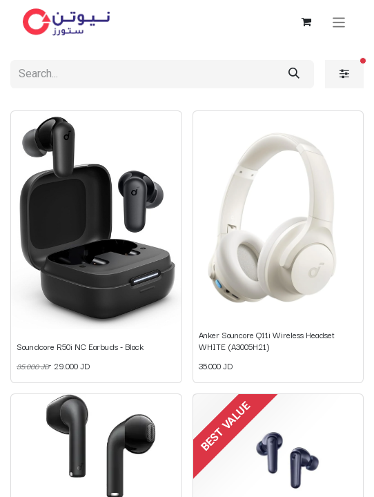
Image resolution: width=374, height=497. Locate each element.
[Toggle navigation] (339, 22)
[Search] (294, 74)
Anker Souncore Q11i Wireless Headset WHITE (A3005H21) (267, 340)
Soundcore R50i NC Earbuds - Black (80, 346)
